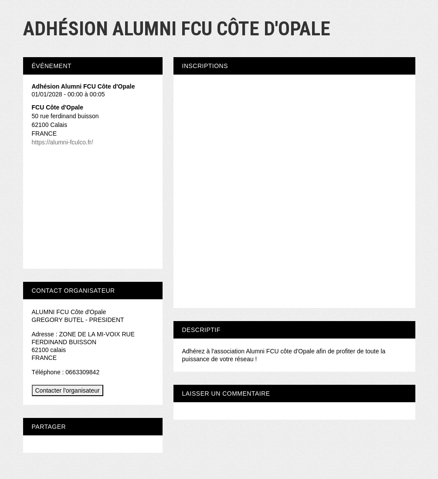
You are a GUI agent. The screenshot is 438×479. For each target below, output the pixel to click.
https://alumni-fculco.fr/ (62, 142)
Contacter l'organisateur (67, 390)
